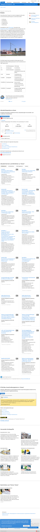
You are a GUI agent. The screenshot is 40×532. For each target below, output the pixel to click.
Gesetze (26, 166)
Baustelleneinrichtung (5, 148)
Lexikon (2, 2)
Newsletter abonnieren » (33, 527)
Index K (4, 7)
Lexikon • (1, 7)
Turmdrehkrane (4, 143)
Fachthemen (24, 2)
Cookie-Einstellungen (17, 528)
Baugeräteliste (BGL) (6, 513)
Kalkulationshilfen (16, 2)
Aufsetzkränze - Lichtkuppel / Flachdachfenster (9, 146)
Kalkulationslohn (5, 514)
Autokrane (3, 120)
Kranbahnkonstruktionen (6, 412)
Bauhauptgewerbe (13, 513)
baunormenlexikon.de (26, 378)
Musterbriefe (9, 2)
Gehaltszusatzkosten (21, 513)
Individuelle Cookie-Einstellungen (6, 525)
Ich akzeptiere (26, 525)
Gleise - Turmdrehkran (5, 145)
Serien (33, 2)
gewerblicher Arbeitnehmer (30, 513)
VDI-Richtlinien (11, 166)
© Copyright (24, 101)
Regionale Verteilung (9, 132)
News (29, 2)
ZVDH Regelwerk (19, 166)
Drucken (10, 101)
